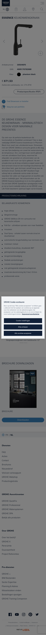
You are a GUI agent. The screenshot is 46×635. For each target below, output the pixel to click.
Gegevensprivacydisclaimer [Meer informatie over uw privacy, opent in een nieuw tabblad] (30, 314)
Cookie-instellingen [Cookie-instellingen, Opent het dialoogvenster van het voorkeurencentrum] (23, 320)
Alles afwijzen (23, 327)
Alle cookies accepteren (23, 333)
